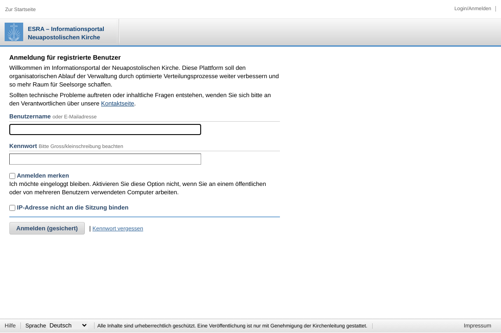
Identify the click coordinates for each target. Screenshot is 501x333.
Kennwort (23, 145)
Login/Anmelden (472, 9)
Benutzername (30, 116)
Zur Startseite (20, 9)
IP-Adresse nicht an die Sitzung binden (68, 207)
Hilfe (10, 325)
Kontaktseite (117, 103)
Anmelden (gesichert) (47, 228)
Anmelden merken (39, 175)
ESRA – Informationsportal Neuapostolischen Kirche (66, 33)
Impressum (477, 325)
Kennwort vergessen (118, 228)
